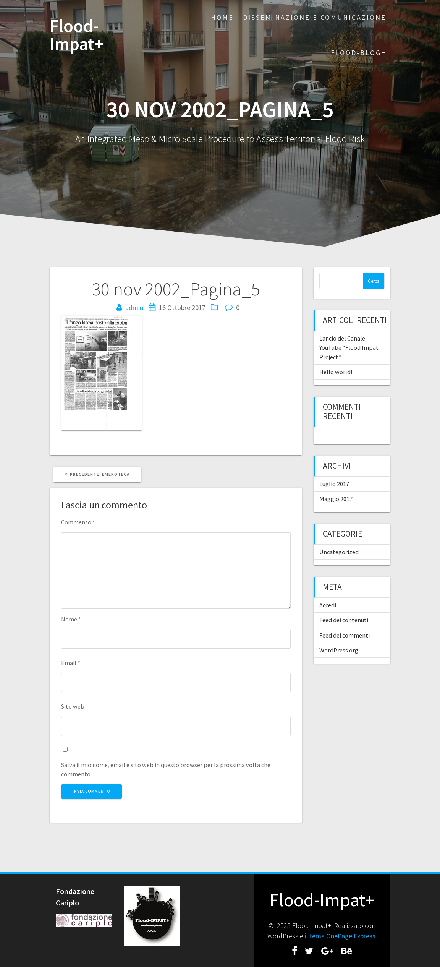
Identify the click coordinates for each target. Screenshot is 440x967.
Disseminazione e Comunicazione (314, 17)
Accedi (327, 605)
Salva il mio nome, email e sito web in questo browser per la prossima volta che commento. (165, 769)
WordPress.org (338, 650)
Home (222, 17)
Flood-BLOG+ (358, 52)
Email (70, 663)
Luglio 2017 (334, 484)
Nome (71, 619)
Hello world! (335, 372)
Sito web (72, 706)
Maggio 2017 (336, 499)
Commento (78, 522)
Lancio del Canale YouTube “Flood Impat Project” (349, 347)
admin (134, 307)
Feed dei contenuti (343, 620)
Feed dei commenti (344, 635)
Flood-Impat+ (77, 35)
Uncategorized (339, 552)
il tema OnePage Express (340, 935)
